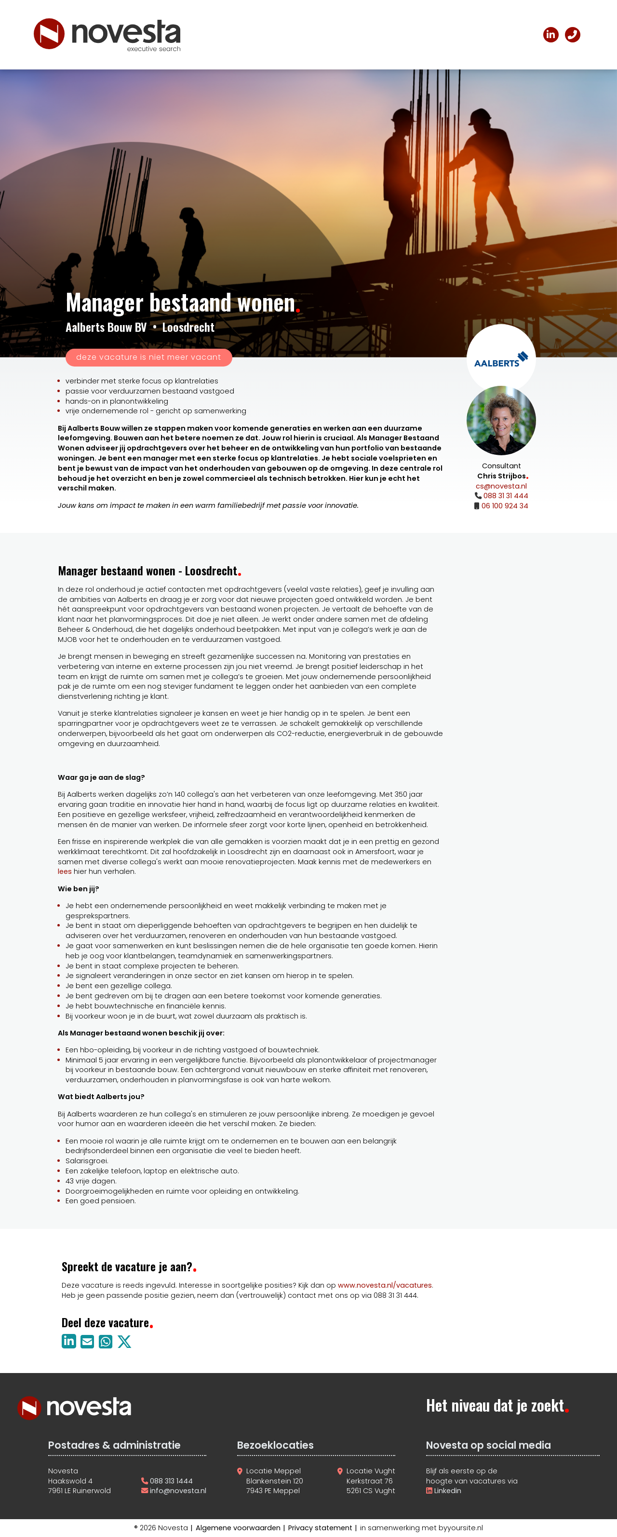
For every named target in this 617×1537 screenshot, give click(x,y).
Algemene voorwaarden (238, 1528)
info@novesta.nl (178, 1491)
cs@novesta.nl (501, 486)
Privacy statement (320, 1528)
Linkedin (446, 1491)
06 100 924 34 (504, 506)
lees (65, 871)
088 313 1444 (171, 1481)
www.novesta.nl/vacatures (385, 1285)
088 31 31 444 (505, 496)
